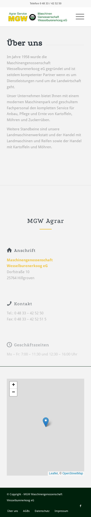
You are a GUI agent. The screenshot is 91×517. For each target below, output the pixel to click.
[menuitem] (77, 16)
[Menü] (77, 16)
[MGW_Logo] (38, 16)
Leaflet (53, 473)
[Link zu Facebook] (80, 506)
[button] (46, 422)
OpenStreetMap (72, 473)
